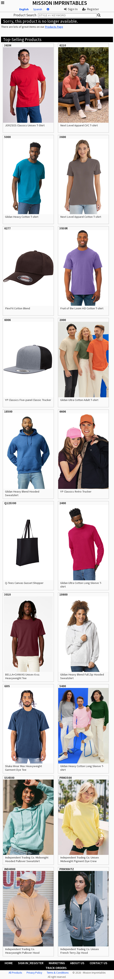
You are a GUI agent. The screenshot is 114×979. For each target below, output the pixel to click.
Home (9, 963)
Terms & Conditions (57, 972)
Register (90, 9)
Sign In (71, 9)
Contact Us (98, 963)
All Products (15, 972)
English (24, 9)
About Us (77, 963)
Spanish (37, 9)
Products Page (54, 27)
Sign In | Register (31, 963)
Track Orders (56, 968)
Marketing (57, 963)
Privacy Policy (34, 972)
